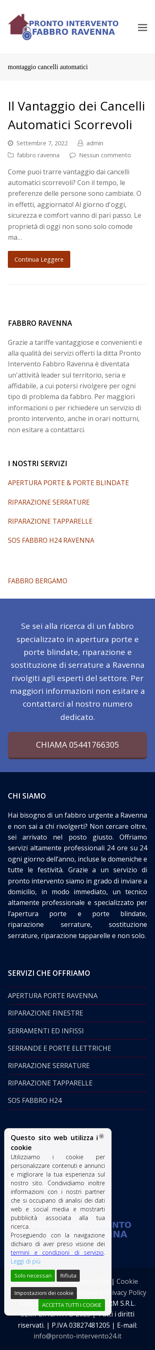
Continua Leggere (39, 259)
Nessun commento (105, 155)
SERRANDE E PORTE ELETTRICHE (59, 1048)
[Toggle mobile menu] (142, 27)
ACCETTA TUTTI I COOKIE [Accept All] (72, 1305)
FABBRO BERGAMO (37, 580)
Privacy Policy (125, 1292)
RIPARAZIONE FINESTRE (45, 1013)
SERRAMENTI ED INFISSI (46, 1030)
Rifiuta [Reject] (68, 1275)
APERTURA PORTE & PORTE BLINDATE (68, 482)
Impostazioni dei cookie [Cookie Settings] (44, 1293)
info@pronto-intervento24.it (77, 1335)
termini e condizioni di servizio (57, 1252)
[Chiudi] (101, 1136)
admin (94, 143)
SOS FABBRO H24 (35, 1100)
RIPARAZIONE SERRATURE (49, 502)
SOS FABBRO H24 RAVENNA (51, 540)
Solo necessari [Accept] (33, 1275)
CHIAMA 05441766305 (77, 744)
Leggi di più (26, 1261)
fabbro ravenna (38, 155)
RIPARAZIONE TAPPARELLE (50, 521)
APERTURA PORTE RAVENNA (53, 995)
